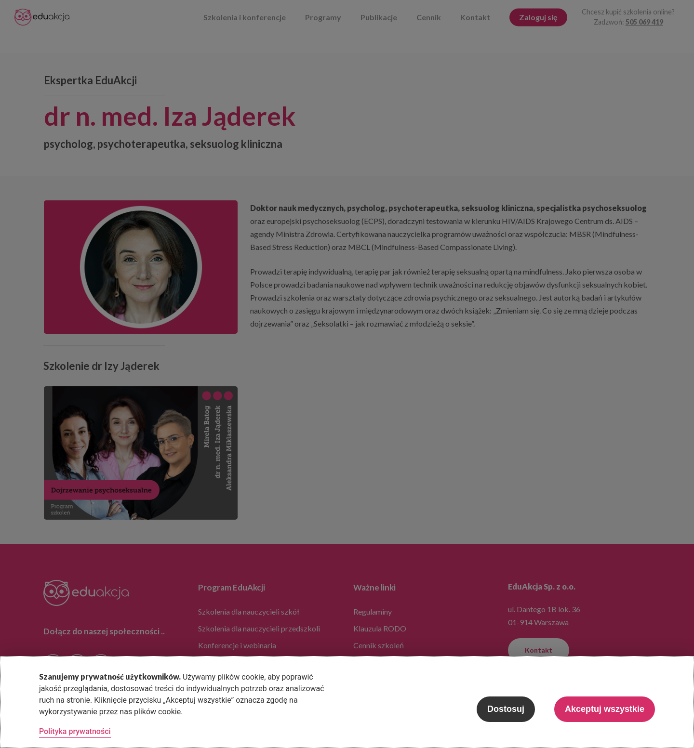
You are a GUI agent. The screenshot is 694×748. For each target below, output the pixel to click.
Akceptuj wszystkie (604, 709)
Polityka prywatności (75, 731)
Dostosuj (505, 709)
